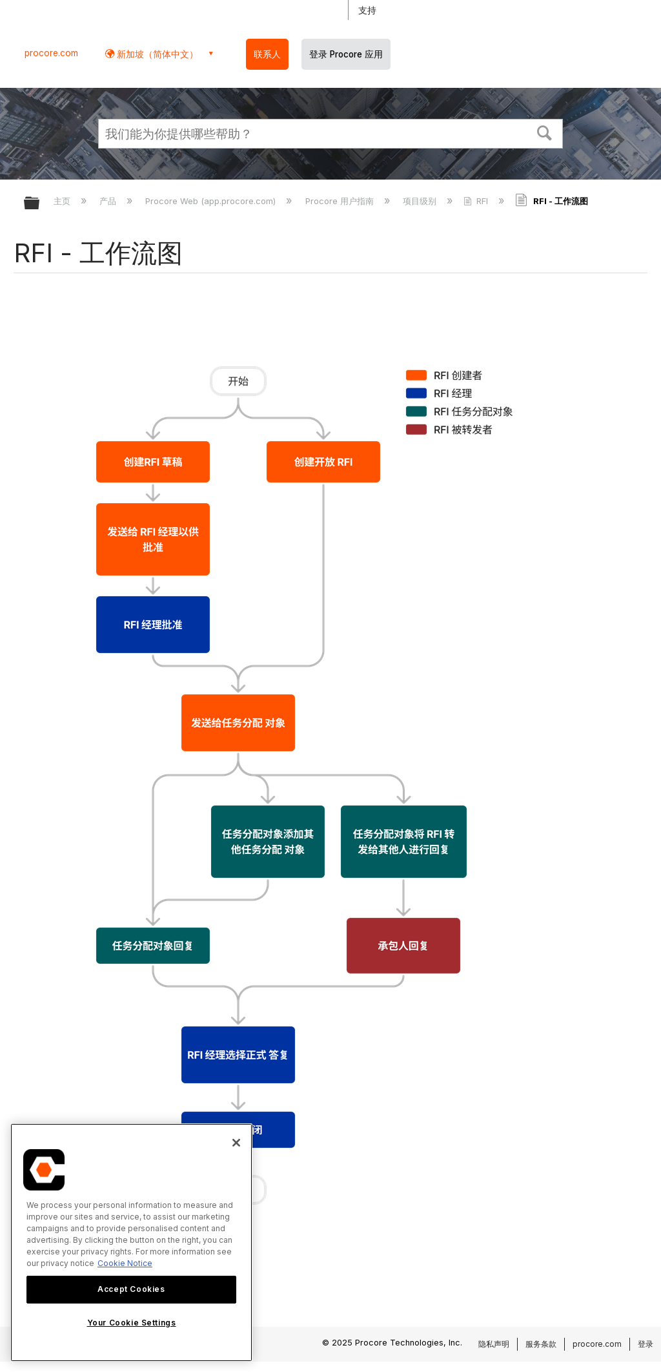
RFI (477, 201)
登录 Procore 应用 (346, 54)
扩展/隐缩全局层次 (40, 203)
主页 (63, 201)
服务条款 (540, 1344)
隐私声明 (493, 1344)
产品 (109, 201)
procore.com (51, 53)
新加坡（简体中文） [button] (156, 53)
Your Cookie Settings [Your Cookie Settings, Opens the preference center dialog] (131, 1322)
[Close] (236, 1142)
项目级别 (421, 201)
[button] (545, 132)
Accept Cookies (131, 1289)
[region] (131, 1242)
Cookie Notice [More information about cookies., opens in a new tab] (124, 1263)
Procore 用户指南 (340, 201)
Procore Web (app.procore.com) (211, 201)
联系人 (267, 54)
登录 (645, 1344)
